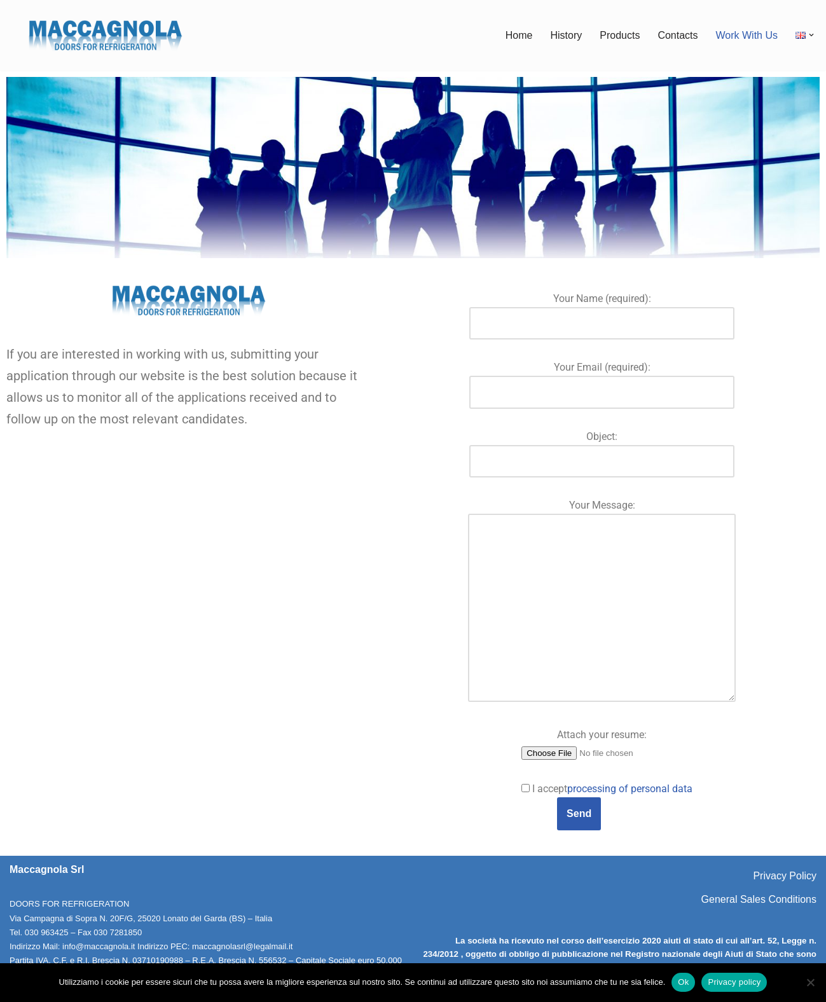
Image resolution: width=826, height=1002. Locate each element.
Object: (601, 448)
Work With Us (747, 35)
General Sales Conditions (758, 899)
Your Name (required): (601, 310)
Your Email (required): (601, 379)
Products (620, 35)
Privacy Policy (784, 875)
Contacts (677, 35)
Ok (683, 982)
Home (519, 35)
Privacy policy (734, 982)
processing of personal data (629, 789)
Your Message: (602, 601)
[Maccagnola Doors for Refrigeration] (105, 35)
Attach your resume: (601, 743)
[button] (811, 35)
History (566, 35)
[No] (810, 982)
